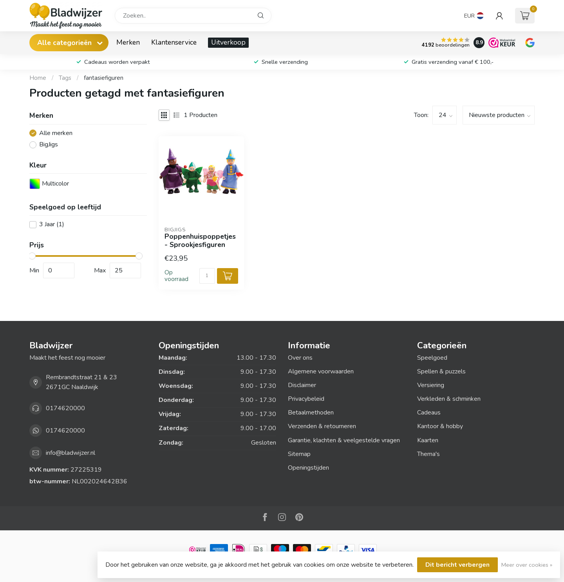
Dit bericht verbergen (457, 564)
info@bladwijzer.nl (70, 453)
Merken (128, 42)
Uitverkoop (228, 42)
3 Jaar (51, 224)
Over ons (300, 357)
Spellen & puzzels (441, 371)
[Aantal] (207, 276)
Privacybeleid (306, 399)
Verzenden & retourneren (322, 426)
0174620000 (65, 408)
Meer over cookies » (526, 565)
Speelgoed (432, 357)
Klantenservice (174, 42)
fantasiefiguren (103, 78)
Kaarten (427, 440)
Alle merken (55, 133)
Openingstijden (308, 467)
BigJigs (48, 144)
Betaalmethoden (311, 412)
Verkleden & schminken (449, 399)
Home (37, 78)
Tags (65, 78)
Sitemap (299, 454)
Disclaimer (302, 385)
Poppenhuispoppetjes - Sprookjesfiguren (200, 240)
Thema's (428, 454)
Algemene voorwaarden (321, 371)
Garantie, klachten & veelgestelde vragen (344, 440)
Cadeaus (429, 412)
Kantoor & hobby (440, 426)
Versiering (430, 385)
